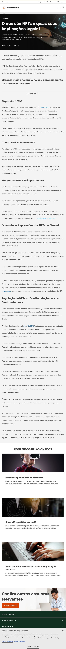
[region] (33, 638)
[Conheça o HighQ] (33, 93)
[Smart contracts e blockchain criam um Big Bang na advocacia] (33, 562)
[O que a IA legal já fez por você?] (33, 518)
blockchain (44, 107)
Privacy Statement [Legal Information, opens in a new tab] (19, 641)
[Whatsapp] (60, 1)
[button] (33, 614)
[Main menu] (59, 8)
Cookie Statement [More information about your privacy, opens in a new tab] (7, 641)
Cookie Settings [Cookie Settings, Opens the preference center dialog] (33, 646)
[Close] (63, 631)
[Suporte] (53, 1)
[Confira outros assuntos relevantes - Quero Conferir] (10, 605)
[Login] (40, 1)
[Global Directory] (5, 1)
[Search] (63, 7)
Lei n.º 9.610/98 (28, 326)
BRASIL (4, 13)
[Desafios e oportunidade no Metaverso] (33, 474)
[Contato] (46, 1)
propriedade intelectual (45, 218)
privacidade (6, 291)
